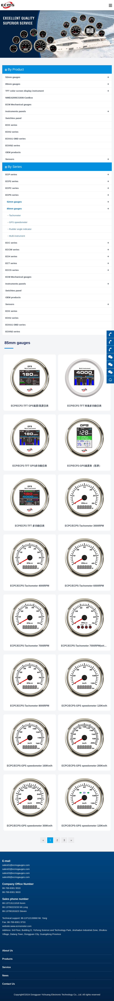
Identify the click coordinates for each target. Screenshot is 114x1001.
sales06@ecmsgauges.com (16, 877)
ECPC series (12, 188)
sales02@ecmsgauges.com (16, 869)
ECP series (11, 174)
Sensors (9, 159)
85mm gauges (12, 84)
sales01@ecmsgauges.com (16, 865)
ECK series (11, 125)
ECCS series (12, 270)
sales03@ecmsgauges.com (16, 873)
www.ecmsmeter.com (20, 926)
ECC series (11, 242)
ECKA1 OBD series (15, 138)
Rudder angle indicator (20, 229)
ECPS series (11, 195)
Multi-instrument (17, 236)
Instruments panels (15, 111)
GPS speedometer (18, 222)
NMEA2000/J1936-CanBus (19, 97)
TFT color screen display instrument (24, 91)
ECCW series (12, 249)
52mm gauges (12, 77)
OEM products (13, 152)
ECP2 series (11, 181)
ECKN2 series (12, 145)
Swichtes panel (13, 118)
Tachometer (15, 215)
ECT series (11, 263)
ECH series (11, 256)
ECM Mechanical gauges (18, 104)
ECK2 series (11, 132)
